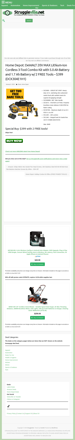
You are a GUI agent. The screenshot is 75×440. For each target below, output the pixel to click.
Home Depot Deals (13, 392)
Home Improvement (31, 5)
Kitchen (7, 362)
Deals (19, 84)
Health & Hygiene (10, 357)
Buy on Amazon (38, 264)
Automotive (15, 5)
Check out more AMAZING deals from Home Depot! (22, 151)
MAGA (7, 365)
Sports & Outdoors (49, 5)
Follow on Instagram (13, 399)
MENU (8, 2)
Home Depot (25, 84)
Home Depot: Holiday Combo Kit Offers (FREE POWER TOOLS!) (47, 174)
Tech (62, 5)
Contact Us (20, 413)
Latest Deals (11, 387)
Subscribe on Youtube (14, 397)
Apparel (4, 5)
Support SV (28, 413)
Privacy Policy (11, 413)
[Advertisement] (37, 42)
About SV (36, 413)
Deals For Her (9, 355)
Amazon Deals (11, 389)
